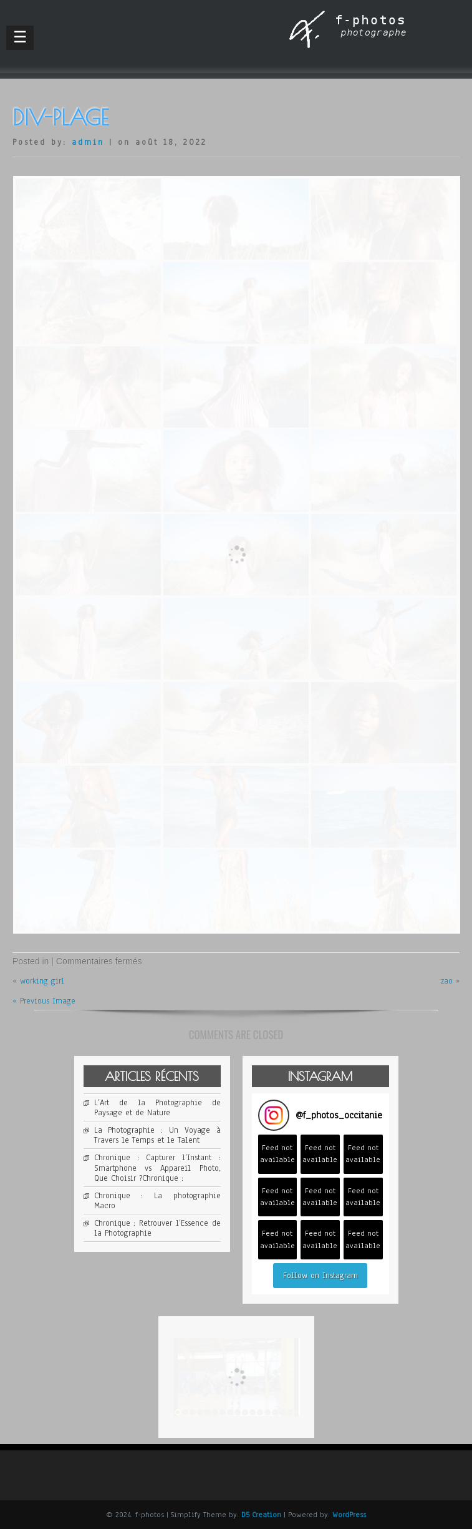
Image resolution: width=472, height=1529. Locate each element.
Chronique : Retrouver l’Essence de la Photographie (157, 1228)
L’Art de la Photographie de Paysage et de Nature (157, 1107)
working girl (42, 981)
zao (447, 981)
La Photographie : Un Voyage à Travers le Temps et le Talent (157, 1135)
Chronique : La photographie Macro (157, 1200)
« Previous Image (43, 1001)
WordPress (349, 1515)
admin (88, 142)
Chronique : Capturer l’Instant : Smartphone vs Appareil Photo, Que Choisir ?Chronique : (157, 1167)
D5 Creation (261, 1515)
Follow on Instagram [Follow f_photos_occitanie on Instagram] (320, 1275)
